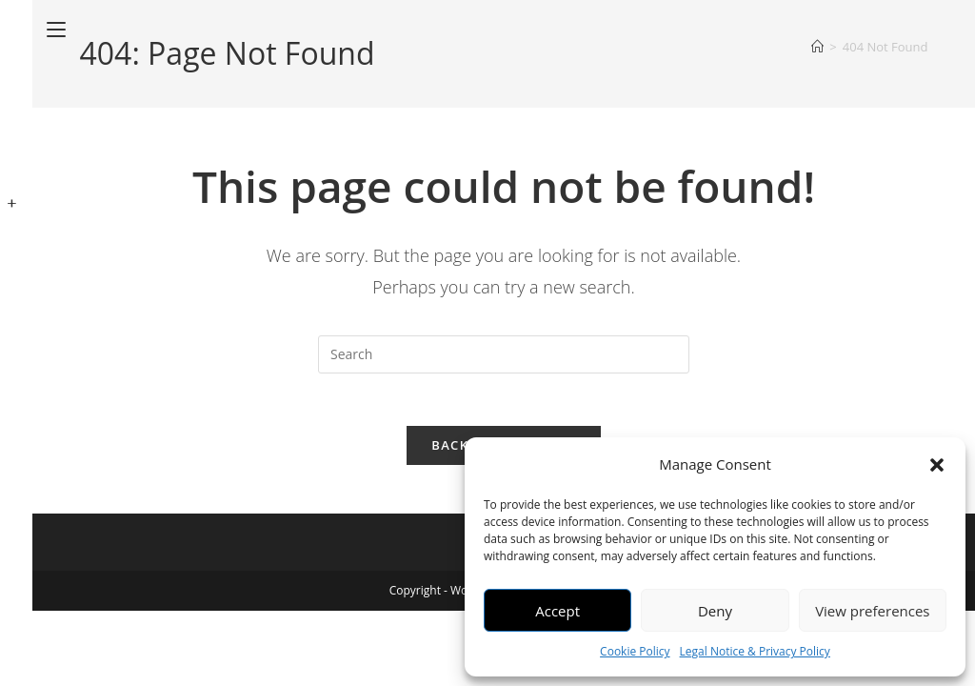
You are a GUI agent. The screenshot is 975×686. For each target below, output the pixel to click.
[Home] (817, 46)
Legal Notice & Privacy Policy (755, 651)
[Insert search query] (503, 354)
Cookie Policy (634, 651)
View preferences (872, 610)
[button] (936, 464)
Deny (715, 610)
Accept (557, 610)
